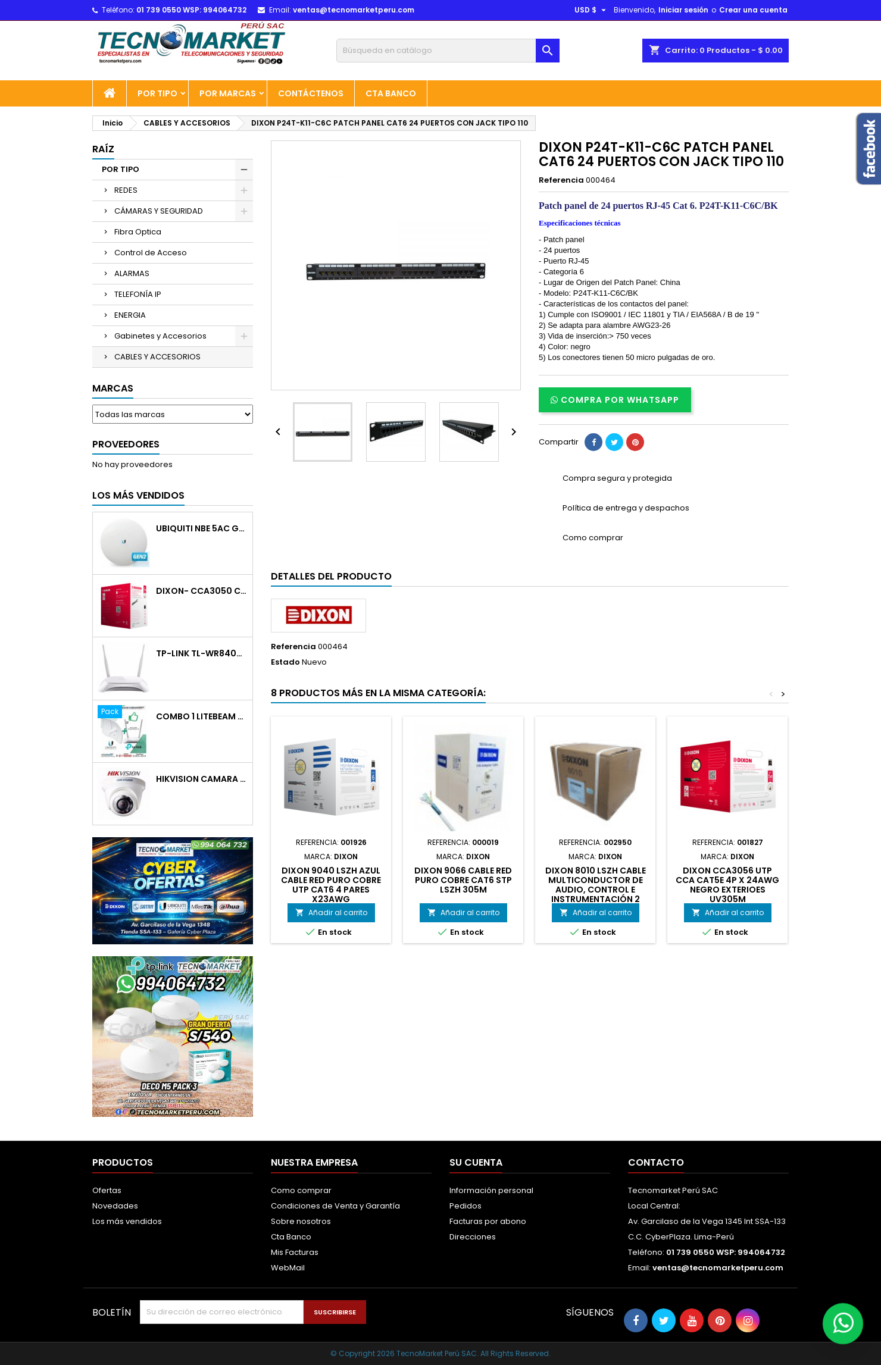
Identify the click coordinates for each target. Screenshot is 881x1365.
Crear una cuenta (753, 10)
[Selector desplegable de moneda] (591, 10)
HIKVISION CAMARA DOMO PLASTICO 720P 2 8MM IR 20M (202, 779)
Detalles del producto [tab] (331, 576)
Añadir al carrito (331, 912)
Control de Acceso (150, 252)
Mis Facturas (294, 1252)
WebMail (288, 1267)
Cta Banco (390, 93)
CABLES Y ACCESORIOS (157, 356)
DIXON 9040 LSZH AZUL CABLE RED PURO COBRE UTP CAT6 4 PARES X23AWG (331, 885)
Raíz (103, 149)
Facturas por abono (487, 1221)
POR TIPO (157, 93)
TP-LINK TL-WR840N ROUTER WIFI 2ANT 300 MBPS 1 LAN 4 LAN (202, 653)
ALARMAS (131, 273)
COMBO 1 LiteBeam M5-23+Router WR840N (202, 716)
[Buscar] (448, 50)
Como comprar (301, 1190)
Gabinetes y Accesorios (160, 336)
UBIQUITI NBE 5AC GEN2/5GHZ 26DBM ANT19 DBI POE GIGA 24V (202, 528)
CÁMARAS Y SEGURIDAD (158, 211)
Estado (285, 662)
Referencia (561, 180)
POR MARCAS (227, 93)
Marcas (112, 388)
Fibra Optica (137, 231)
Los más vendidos (138, 495)
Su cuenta (475, 1162)
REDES (126, 190)
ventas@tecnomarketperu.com (353, 10)
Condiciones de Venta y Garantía (335, 1205)
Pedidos (465, 1205)
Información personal (491, 1190)
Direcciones (472, 1236)
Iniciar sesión (683, 10)
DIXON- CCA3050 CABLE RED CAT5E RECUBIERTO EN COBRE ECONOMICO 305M (202, 591)
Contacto (656, 1162)
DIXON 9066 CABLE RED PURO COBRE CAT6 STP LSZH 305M (463, 880)
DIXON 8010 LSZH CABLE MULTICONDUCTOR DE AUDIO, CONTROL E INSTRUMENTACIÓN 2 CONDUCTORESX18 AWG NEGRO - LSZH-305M (595, 894)
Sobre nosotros (301, 1221)
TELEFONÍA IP (137, 294)
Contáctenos (310, 93)
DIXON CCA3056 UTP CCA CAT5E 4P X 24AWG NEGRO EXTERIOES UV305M (727, 885)
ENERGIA (130, 315)
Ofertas (106, 1190)
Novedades (115, 1205)
